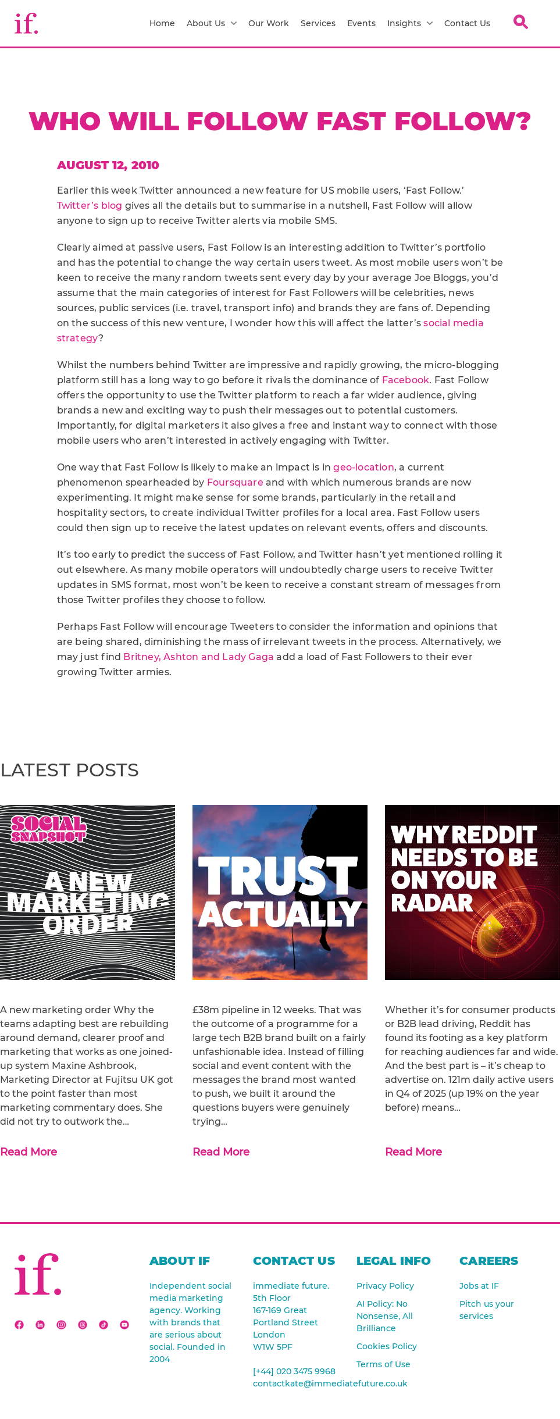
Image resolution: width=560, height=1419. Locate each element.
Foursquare (235, 482)
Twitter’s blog (90, 205)
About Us (212, 23)
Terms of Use (383, 1364)
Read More (28, 1152)
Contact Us (467, 23)
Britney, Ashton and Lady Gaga (198, 656)
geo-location (363, 467)
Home (162, 23)
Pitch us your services (486, 1310)
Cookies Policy (386, 1346)
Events (361, 23)
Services (318, 23)
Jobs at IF (479, 1286)
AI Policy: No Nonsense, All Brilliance (384, 1316)
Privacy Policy (385, 1286)
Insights (410, 23)
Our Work (268, 23)
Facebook (406, 380)
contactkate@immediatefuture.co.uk (296, 1383)
